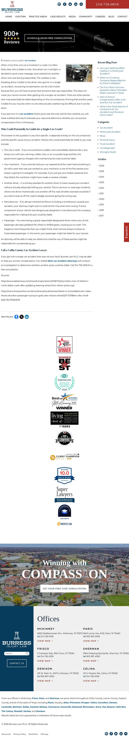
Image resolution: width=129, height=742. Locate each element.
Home (8, 16)
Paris (41, 698)
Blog (111, 16)
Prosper (85, 702)
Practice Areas (38, 16)
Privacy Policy (19, 734)
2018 (101, 210)
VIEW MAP (45, 641)
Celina (93, 702)
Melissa (43, 707)
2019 (101, 205)
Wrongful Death (108, 152)
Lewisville (7, 707)
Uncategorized (107, 148)
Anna (98, 707)
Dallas (26, 707)
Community (85, 16)
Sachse (27, 711)
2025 (101, 171)
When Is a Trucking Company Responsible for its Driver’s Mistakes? (113, 81)
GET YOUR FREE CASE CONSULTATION (64, 588)
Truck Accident (107, 144)
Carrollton (103, 702)
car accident (26, 114)
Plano (51, 702)
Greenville (66, 707)
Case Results (58, 16)
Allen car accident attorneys (62, 261)
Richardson (89, 707)
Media (72, 16)
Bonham (17, 707)
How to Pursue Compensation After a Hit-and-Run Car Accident (113, 100)
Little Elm (121, 707)
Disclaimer (33, 734)
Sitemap (44, 734)
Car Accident (30, 61)
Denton (113, 702)
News (102, 136)
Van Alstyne (108, 707)
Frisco (35, 698)
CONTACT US (17, 663)
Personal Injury (107, 140)
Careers (100, 16)
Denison (40, 711)
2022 (101, 188)
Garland (34, 707)
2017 (101, 216)
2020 (101, 199)
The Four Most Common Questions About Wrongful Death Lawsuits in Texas (113, 90)
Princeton (75, 702)
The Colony (7, 711)
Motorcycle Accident (110, 132)
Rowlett (18, 711)
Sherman (54, 698)
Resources (6, 734)
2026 (101, 166)
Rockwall (77, 707)
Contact (122, 16)
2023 (101, 182)
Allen (66, 702)
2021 (101, 193)
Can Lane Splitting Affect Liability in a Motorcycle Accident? (112, 71)
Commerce (54, 707)
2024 (101, 177)
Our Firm (20, 16)
